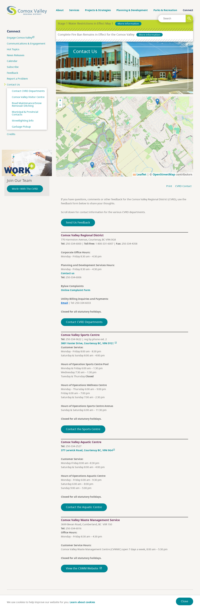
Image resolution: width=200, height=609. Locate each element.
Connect (188, 10)
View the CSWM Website (84, 568)
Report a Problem (17, 78)
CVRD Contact (183, 186)
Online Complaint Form (75, 290)
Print (169, 186)
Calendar (12, 61)
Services (74, 10)
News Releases (15, 55)
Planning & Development (132, 10)
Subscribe (13, 67)
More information (128, 23)
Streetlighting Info (23, 120)
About (60, 10)
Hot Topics (13, 49)
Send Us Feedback (78, 222)
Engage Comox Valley (21, 37)
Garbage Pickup (21, 126)
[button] (157, 101)
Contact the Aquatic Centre (84, 507)
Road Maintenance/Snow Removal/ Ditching (27, 104)
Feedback (12, 73)
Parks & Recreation (165, 10)
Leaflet (139, 174)
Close (184, 601)
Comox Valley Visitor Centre (28, 97)
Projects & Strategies (98, 10)
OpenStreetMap (164, 174)
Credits (11, 134)
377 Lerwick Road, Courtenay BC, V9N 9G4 (88, 450)
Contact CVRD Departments (28, 91)
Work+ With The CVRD (25, 188)
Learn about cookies (82, 602)
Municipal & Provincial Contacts (25, 113)
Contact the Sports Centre (83, 429)
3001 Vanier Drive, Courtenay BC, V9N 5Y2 (89, 343)
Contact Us (13, 84)
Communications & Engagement (26, 43)
